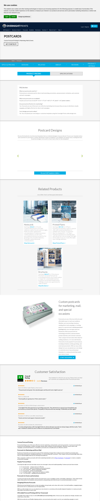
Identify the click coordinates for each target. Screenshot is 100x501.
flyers (56, 458)
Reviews (74, 65)
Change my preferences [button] (24, 16)
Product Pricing (33, 74)
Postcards (25, 30)
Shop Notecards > (29, 243)
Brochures (38, 30)
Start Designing (66, 357)
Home (13, 60)
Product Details (92, 65)
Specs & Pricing (8, 65)
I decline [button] (13, 16)
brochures (60, 458)
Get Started (10, 44)
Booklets (31, 30)
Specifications (66, 74)
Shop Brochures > (43, 286)
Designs (25, 65)
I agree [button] (6, 16)
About (58, 65)
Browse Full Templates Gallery (50, 173)
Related (41, 65)
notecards (67, 458)
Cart (94, 26)
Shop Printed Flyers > (59, 243)
